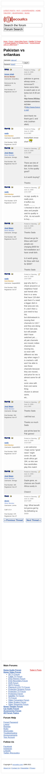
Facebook (7, 747)
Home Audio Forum (12, 670)
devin (6, 501)
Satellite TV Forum (16, 696)
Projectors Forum (15, 694)
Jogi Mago (8, 153)
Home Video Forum (12, 672)
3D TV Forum (14, 674)
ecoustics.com (18, 764)
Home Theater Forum (13, 707)
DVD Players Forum (16, 679)
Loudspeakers (28, 10)
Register (7, 727)
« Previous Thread (13, 520)
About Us (6, 768)
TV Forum (12, 698)
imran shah (9, 74)
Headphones (17, 13)
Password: (13, 66)
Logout (6, 724)
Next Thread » (34, 520)
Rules (5, 729)
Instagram (7, 749)
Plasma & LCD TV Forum (19, 687)
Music (27, 13)
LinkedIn (7, 751)
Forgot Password (10, 722)
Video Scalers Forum (17, 702)
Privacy (32, 768)
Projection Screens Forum (19, 689)
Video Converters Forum (18, 700)
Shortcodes (8, 731)
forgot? (13, 64)
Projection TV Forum (17, 692)
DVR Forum (13, 683)
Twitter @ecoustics (11, 753)
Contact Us (16, 768)
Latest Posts (9, 10)
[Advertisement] (22, 593)
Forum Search (13, 29)
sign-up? (14, 60)
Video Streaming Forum (18, 704)
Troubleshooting (10, 733)
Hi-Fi (18, 10)
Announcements (10, 735)
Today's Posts (36, 670)
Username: (13, 61)
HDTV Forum (14, 685)
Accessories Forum (12, 711)
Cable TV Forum (15, 677)
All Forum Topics (11, 713)
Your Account (9, 737)
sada (6, 133)
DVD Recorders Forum (18, 681)
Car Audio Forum (11, 709)
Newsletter (25, 768)
